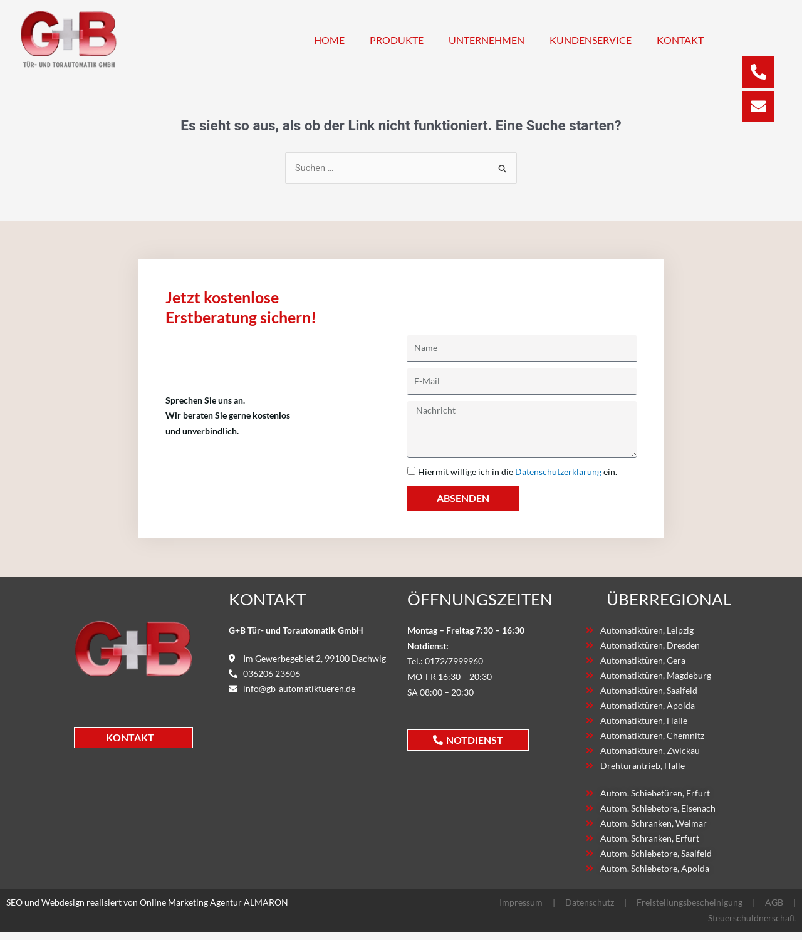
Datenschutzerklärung (558, 471)
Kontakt (680, 40)
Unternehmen (486, 40)
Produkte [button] (397, 40)
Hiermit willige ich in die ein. (517, 471)
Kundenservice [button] (590, 40)
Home (329, 40)
